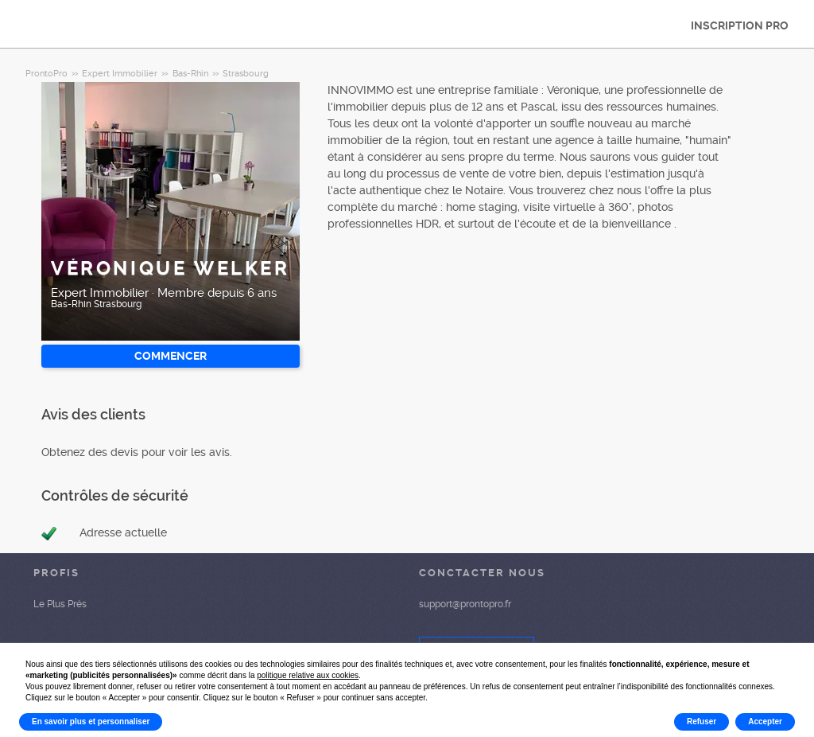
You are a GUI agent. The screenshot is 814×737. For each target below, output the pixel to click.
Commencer (170, 355)
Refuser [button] (701, 721)
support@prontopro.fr (465, 604)
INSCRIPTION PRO (740, 25)
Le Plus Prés (60, 604)
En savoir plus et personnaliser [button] (90, 721)
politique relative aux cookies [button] (308, 675)
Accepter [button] (765, 721)
